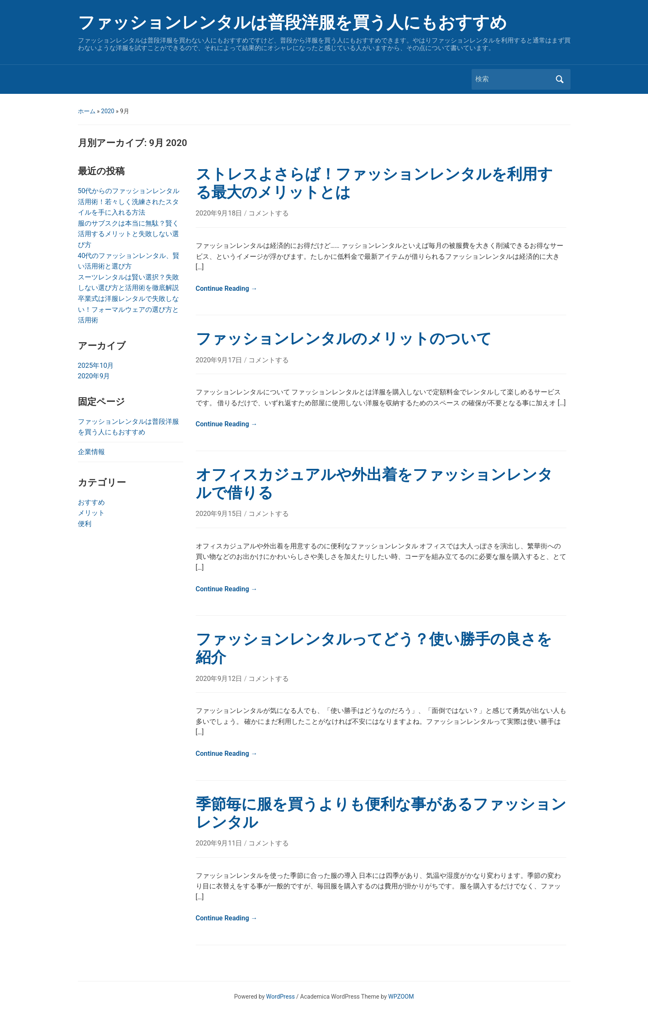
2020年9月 (94, 376)
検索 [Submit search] (560, 79)
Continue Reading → (227, 288)
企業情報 (91, 452)
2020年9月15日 (220, 514)
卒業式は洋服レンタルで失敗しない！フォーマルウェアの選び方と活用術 (128, 309)
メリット (91, 513)
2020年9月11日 (220, 843)
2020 (107, 111)
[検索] (513, 79)
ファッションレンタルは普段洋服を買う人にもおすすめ (292, 22)
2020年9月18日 (220, 213)
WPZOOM (401, 996)
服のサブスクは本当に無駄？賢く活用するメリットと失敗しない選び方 (128, 234)
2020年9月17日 (220, 360)
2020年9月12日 (220, 679)
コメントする (268, 213)
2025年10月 (96, 365)
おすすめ (91, 502)
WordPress (280, 996)
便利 (84, 524)
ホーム (87, 111)
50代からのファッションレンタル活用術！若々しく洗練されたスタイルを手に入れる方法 (129, 201)
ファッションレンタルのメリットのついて (344, 339)
